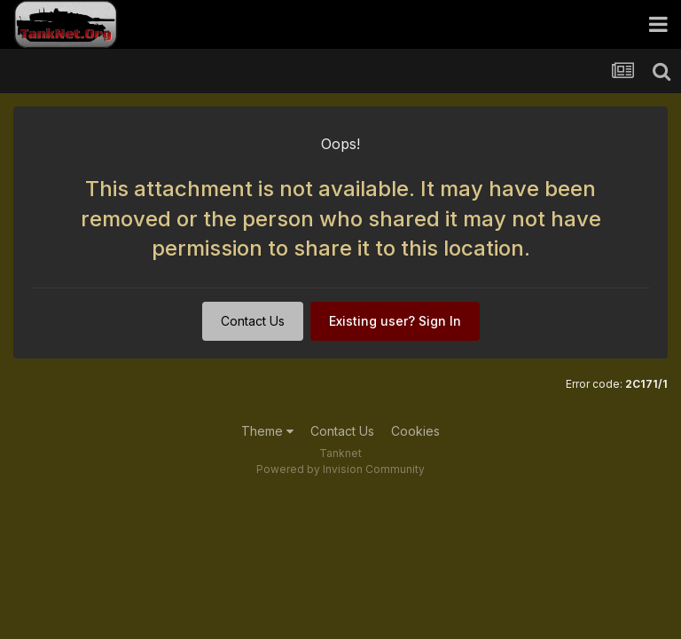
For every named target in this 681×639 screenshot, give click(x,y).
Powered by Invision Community (340, 469)
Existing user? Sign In (395, 320)
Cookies (415, 430)
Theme (267, 430)
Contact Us (253, 320)
